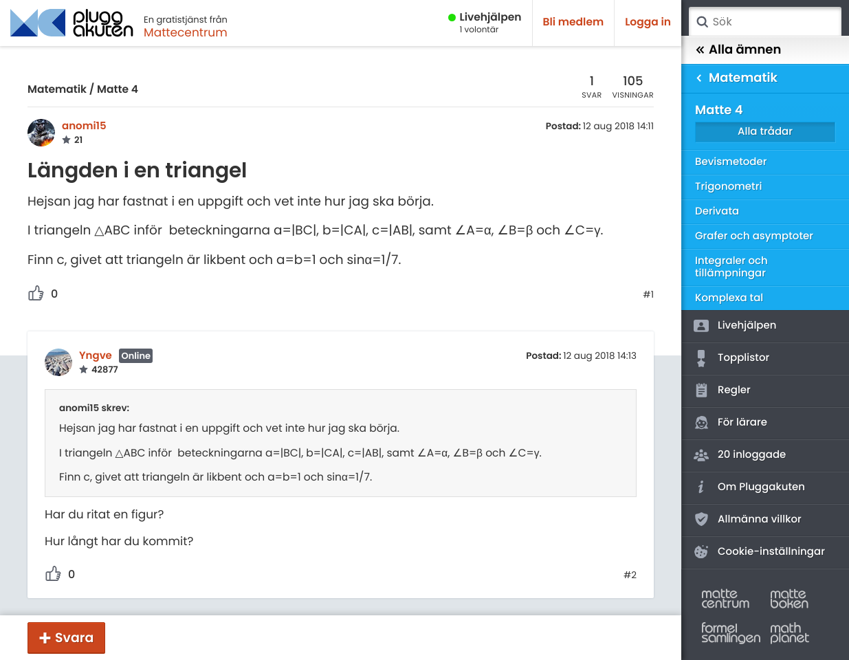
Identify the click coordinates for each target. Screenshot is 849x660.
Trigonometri (728, 186)
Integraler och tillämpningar (731, 267)
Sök (702, 22)
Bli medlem (573, 22)
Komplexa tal (729, 298)
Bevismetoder (731, 162)
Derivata (717, 211)
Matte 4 (117, 89)
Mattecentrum (186, 32)
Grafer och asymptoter (754, 236)
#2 (630, 575)
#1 (648, 295)
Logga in (648, 22)
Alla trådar (765, 131)
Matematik (57, 89)
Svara (74, 637)
